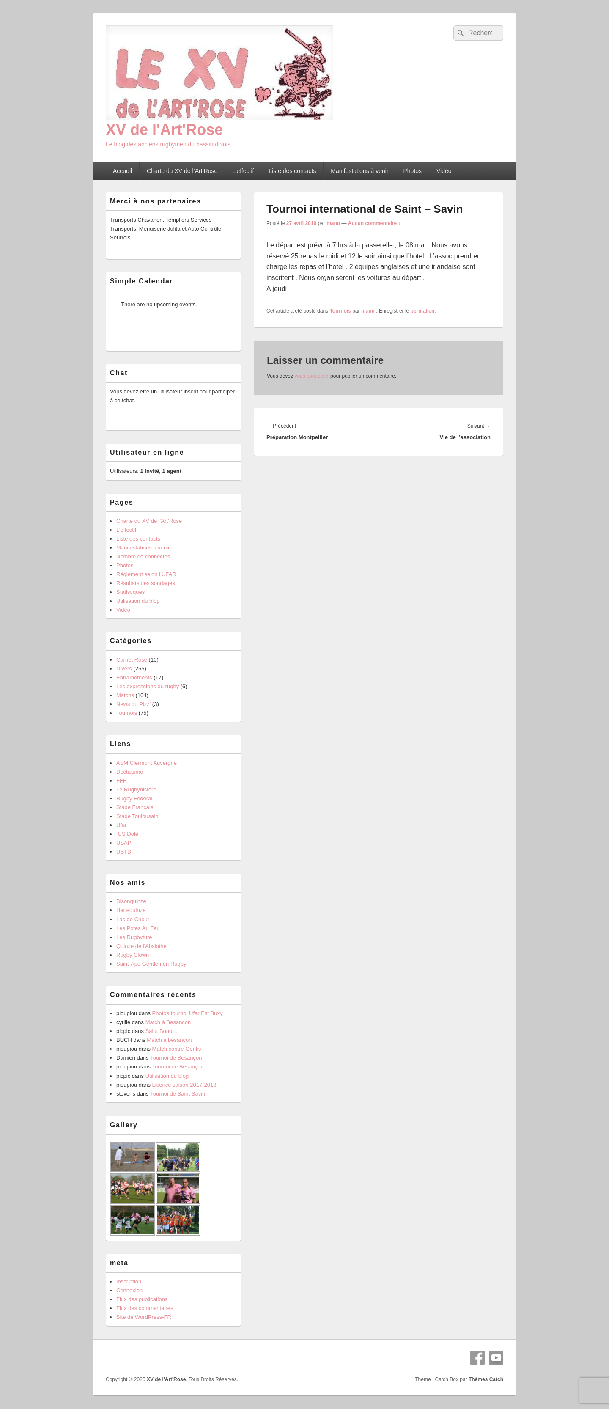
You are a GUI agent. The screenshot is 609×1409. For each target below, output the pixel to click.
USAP (123, 843)
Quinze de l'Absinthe (141, 946)
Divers (124, 668)
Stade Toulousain (137, 816)
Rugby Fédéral (134, 798)
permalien (423, 311)
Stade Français (134, 807)
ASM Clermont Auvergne (146, 763)
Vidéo (444, 171)
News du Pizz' (133, 704)
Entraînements (134, 677)
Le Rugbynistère (136, 789)
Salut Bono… (161, 1031)
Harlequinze (130, 910)
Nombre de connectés (143, 556)
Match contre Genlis (176, 1049)
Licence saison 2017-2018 (184, 1085)
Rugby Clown (132, 955)
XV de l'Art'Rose (164, 129)
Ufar (121, 825)
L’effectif (243, 171)
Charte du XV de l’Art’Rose (182, 171)
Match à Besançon (168, 1022)
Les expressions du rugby (147, 686)
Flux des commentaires (144, 1308)
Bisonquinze (131, 901)
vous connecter (311, 376)
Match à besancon (169, 1040)
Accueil (122, 171)
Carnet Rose (131, 659)
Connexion (129, 1290)
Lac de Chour (132, 919)
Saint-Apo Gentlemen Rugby (151, 964)
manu (333, 223)
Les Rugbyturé (134, 937)
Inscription (128, 1281)
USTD (123, 852)
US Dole (127, 834)
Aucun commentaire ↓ (374, 223)
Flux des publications (141, 1299)
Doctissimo (129, 772)
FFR (121, 780)
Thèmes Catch (486, 1379)
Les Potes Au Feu (138, 928)
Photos (412, 171)
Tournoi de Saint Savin (177, 1093)
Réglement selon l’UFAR (146, 574)
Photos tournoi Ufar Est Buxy (187, 1013)
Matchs (125, 695)
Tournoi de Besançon (176, 1058)
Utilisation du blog (138, 601)
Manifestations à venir (359, 171)
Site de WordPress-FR (143, 1317)
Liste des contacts (292, 171)
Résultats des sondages (145, 583)
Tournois (340, 311)
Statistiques (130, 592)
